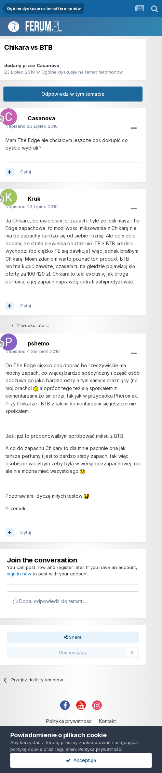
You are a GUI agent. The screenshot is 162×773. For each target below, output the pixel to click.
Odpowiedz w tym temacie (73, 94)
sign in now (19, 573)
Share (73, 637)
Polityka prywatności (69, 721)
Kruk (34, 198)
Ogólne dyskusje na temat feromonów (82, 72)
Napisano (31, 126)
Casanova (48, 65)
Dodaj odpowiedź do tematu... (50, 601)
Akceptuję (81, 760)
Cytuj (25, 171)
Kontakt (107, 721)
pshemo (38, 343)
